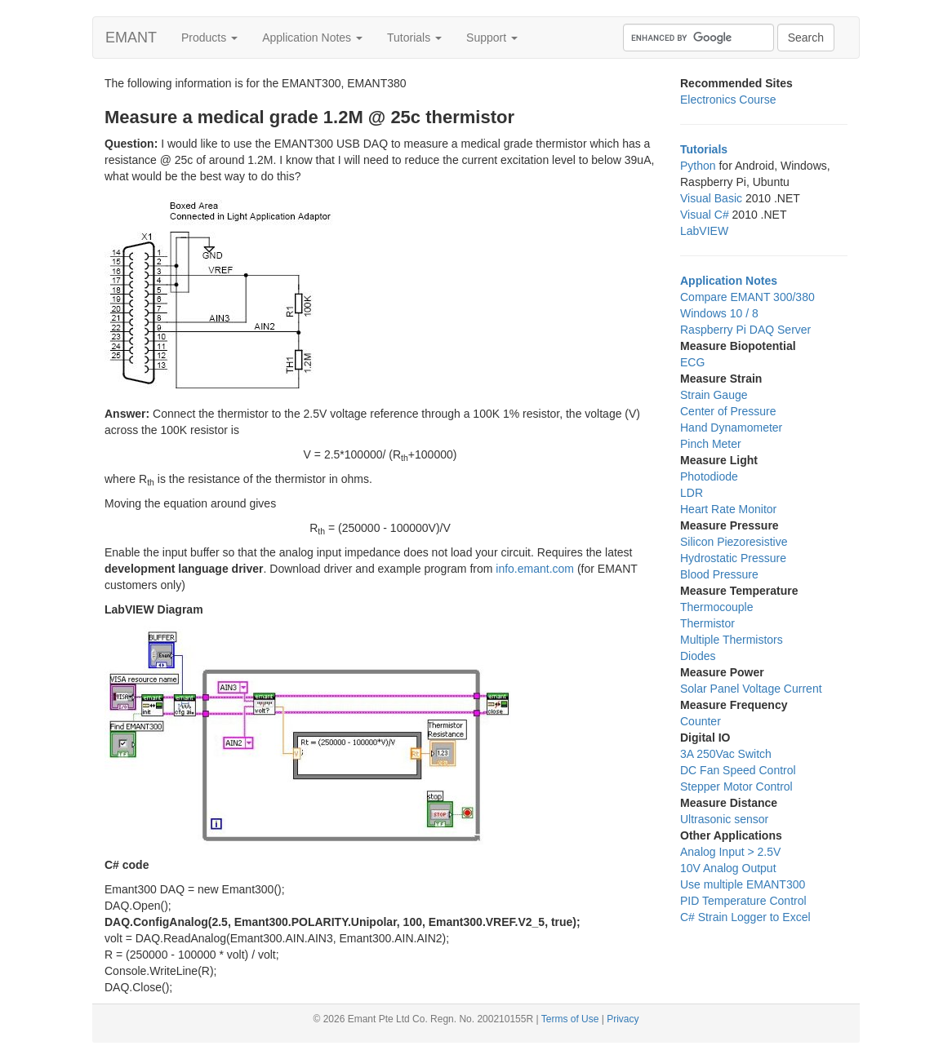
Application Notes (312, 37)
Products (209, 37)
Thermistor (707, 623)
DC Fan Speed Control (738, 770)
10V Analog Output (728, 868)
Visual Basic (711, 198)
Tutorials (414, 37)
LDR (691, 492)
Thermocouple (717, 607)
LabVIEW (704, 230)
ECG (692, 362)
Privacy (622, 1019)
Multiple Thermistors (731, 639)
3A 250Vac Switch (726, 753)
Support (492, 37)
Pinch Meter (710, 443)
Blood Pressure (719, 574)
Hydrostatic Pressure (733, 558)
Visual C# (704, 214)
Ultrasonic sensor (724, 819)
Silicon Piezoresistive (734, 541)
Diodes (698, 655)
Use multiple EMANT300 (742, 884)
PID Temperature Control (743, 900)
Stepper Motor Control (736, 786)
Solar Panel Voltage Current (751, 688)
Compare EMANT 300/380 (747, 297)
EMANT (131, 37)
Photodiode (709, 476)
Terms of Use (570, 1019)
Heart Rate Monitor (728, 509)
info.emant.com (535, 568)
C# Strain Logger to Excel (745, 917)
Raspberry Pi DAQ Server (745, 329)
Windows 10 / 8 (719, 313)
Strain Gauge (714, 394)
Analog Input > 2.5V (730, 851)
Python (698, 165)
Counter (700, 721)
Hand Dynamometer (731, 427)
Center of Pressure (728, 411)
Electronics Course (728, 99)
